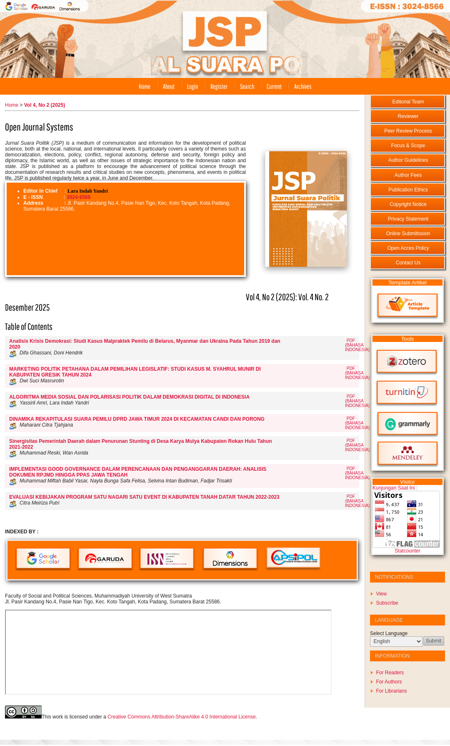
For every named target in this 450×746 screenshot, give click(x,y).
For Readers (390, 673)
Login (192, 86)
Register (219, 86)
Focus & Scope (408, 145)
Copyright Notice (408, 204)
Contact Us (408, 263)
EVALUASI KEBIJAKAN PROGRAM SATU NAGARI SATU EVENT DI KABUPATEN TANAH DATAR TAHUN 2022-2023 (144, 497)
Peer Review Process (408, 131)
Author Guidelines (408, 160)
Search (247, 86)
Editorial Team (408, 102)
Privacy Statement (408, 219)
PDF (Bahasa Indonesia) (357, 345)
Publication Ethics (408, 190)
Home (144, 86)
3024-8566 (78, 197)
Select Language (389, 633)
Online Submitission (408, 233)
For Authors (389, 682)
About (169, 86)
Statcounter (407, 551)
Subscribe (387, 603)
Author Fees (408, 175)
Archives (303, 86)
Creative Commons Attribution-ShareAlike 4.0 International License (182, 717)
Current (274, 86)
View (381, 594)
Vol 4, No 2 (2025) (44, 105)
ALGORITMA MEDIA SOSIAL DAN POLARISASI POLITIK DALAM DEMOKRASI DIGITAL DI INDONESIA (129, 397)
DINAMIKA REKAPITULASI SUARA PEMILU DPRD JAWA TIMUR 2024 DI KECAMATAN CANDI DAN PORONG (137, 419)
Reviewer (408, 116)
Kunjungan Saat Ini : (395, 488)
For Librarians (391, 691)
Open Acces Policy (408, 248)
